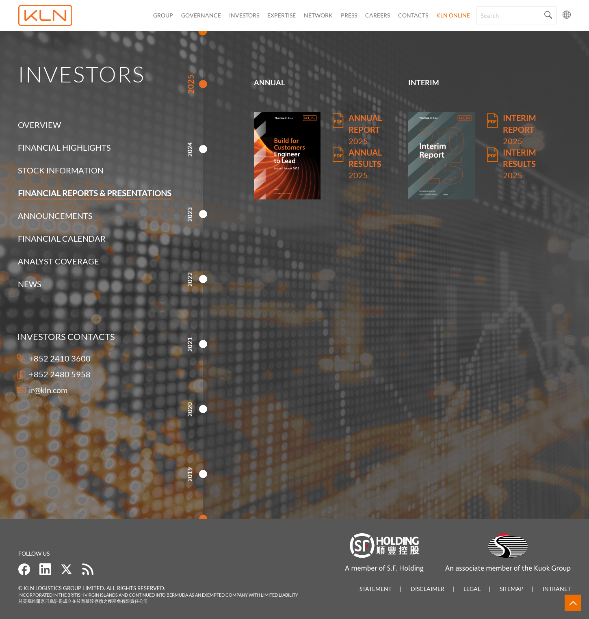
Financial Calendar (62, 238)
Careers (377, 15)
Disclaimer (427, 588)
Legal (472, 588)
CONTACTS (413, 15)
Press (349, 15)
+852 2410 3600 (50, 358)
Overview (39, 125)
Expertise (281, 15)
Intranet (557, 588)
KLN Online (453, 15)
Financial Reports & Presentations (94, 193)
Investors (244, 15)
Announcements (55, 216)
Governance (201, 15)
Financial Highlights (64, 147)
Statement (375, 588)
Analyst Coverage (58, 261)
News (29, 284)
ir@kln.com (38, 390)
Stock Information (61, 170)
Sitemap (512, 588)
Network (318, 15)
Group (163, 15)
